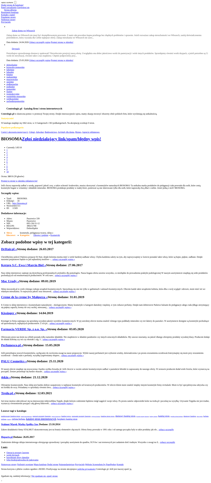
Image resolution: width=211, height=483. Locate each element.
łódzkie (9, 74)
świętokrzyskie (12, 94)
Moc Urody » (10, 281)
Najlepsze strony (8, 19)
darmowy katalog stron (125, 416)
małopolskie (11, 77)
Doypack (16, 49)
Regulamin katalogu (9, 12)
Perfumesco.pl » (12, 345)
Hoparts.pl (7, 437)
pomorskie (11, 89)
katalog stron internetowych (41, 418)
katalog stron (163, 416)
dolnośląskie (11, 65)
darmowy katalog (190, 416)
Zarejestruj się (23, 7)
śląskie (9, 91)
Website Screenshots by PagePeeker (100, 464)
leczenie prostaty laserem (142, 416)
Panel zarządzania (9, 7)
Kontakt (120, 464)
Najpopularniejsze (66, 464)
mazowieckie (12, 79)
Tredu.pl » (8, 393)
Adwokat (40, 132)
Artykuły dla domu (66, 132)
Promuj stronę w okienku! (62, 42)
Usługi (32, 132)
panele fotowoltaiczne (26, 416)
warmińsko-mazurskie (16, 96)
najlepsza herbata (95, 416)
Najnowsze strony (9, 464)
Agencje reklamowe (90, 132)
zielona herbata (18, 419)
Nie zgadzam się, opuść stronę (44, 476)
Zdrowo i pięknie (40, 235)
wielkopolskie (12, 99)
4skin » (6, 377)
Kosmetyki (55, 235)
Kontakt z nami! (8, 15)
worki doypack (12, 455)
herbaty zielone (153, 416)
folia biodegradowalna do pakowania (22, 460)
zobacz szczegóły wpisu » (64, 259)
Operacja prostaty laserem (17, 452)
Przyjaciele (6, 22)
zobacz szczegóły (166, 429)
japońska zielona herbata (176, 416)
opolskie (10, 82)
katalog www (66, 416)
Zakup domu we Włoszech (23, 31)
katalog (9, 419)
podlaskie (10, 87)
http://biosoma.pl (19, 203)
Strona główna (10, 10)
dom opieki (199, 416)
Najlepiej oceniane (25, 464)
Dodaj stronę (52, 464)
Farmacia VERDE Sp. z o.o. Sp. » (24, 329)
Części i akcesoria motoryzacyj (14, 132)
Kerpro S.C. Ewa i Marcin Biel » (23, 265)
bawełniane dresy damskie (17, 457)
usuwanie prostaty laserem (81, 416)
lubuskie (10, 72)
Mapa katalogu (40, 464)
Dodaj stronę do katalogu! (12, 5)
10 (7, 172)
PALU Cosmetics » (14, 361)
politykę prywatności (86, 469)
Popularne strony (8, 17)
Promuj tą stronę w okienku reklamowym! (19, 181)
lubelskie (10, 70)
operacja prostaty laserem (42, 416)
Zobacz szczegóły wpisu (39, 42)
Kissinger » (9, 313)
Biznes (78, 132)
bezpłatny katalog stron (67, 419)
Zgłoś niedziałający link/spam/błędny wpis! (61, 138)
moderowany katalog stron (10, 416)
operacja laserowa (56, 416)
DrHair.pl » (9, 249)
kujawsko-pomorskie (15, 67)
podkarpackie (12, 84)
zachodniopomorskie (15, 101)
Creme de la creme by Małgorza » (24, 297)
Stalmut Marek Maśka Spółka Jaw (20, 424)
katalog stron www (107, 416)
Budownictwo (51, 132)
